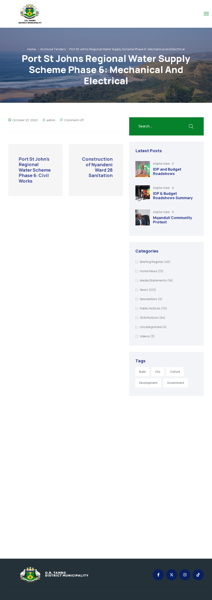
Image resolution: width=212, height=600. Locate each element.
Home (31, 49)
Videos (145, 336)
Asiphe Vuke (161, 163)
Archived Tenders (53, 49)
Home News (148, 271)
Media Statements (153, 280)
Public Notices (150, 308)
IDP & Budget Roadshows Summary (173, 195)
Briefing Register (152, 262)
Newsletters (148, 299)
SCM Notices (149, 317)
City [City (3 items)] (157, 372)
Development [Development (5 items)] (148, 383)
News (144, 289)
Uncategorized (151, 327)
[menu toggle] (206, 13)
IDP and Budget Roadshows (167, 171)
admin (50, 120)
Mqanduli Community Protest (172, 220)
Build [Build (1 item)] (142, 372)
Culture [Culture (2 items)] (175, 372)
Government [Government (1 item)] (175, 383)
